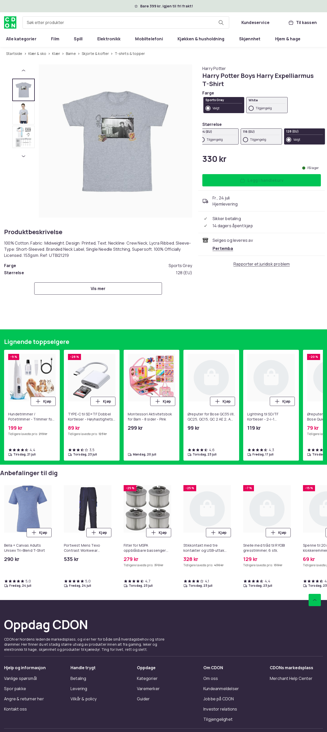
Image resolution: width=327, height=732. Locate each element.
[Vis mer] (98, 288)
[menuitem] (21, 39)
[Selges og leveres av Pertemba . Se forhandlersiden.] (223, 248)
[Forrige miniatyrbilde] (23, 70)
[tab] (23, 90)
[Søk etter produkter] (221, 22)
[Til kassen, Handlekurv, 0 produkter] (302, 22)
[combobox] (125, 22)
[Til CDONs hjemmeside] (10, 22)
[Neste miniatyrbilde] (23, 156)
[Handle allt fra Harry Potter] (214, 68)
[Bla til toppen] (315, 600)
